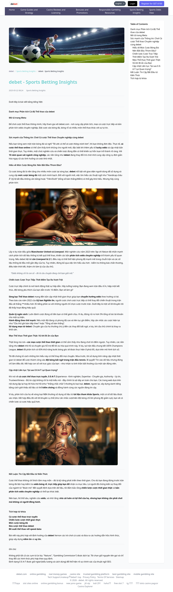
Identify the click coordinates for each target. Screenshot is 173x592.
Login (132, 3)
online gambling (38, 574)
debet (11, 71)
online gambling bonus (52, 583)
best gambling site (121, 574)
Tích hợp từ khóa (138, 78)
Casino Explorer (85, 586)
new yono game (73, 583)
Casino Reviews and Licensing (55, 11)
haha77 (107, 583)
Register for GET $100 (151, 3)
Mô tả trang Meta (138, 35)
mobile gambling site (144, 574)
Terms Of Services (105, 577)
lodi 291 (97, 583)
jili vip (87, 583)
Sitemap (120, 577)
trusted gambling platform (96, 574)
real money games (58, 574)
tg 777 (130, 583)
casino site (75, 574)
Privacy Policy (89, 577)
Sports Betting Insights (136, 11)
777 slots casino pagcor (147, 583)
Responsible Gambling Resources (110, 11)
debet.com (21, 574)
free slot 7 (119, 583)
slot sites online (30, 583)
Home (12, 9)
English (120, 3)
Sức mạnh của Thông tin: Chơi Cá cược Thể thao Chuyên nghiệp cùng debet (146, 41)
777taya (16, 583)
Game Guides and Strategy (29, 11)
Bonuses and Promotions (82, 11)
